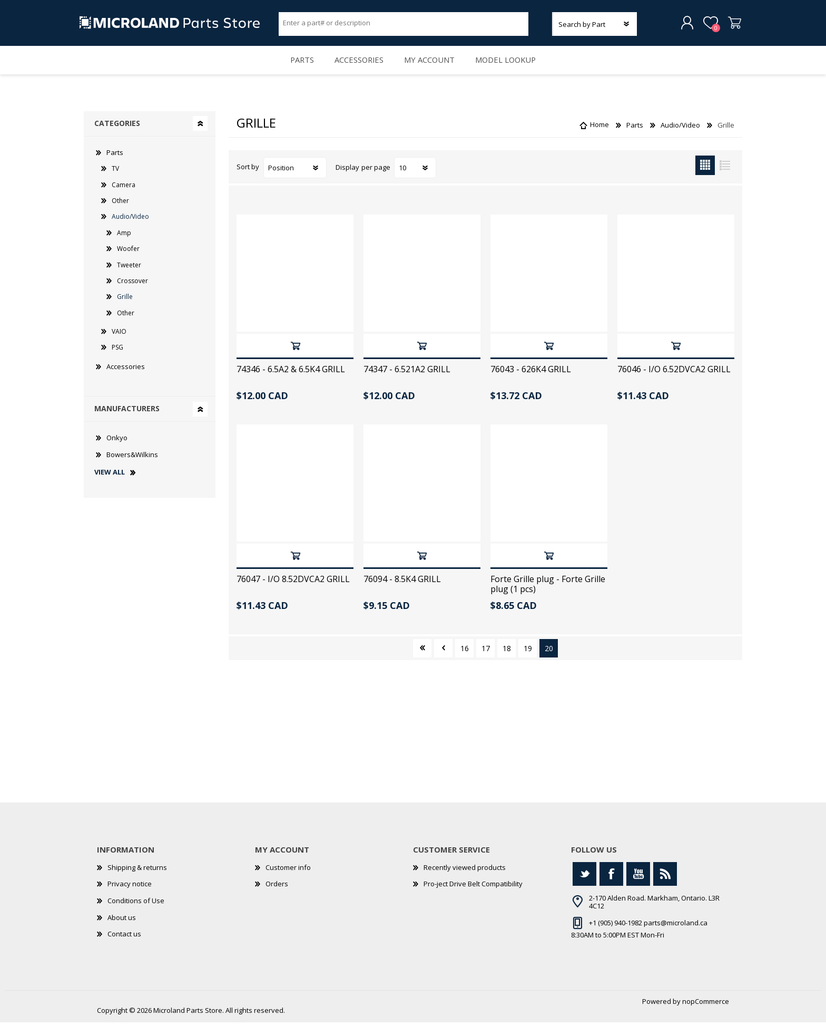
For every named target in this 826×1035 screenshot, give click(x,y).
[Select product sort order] (295, 180)
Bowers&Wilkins (132, 467)
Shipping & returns (137, 880)
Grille (125, 309)
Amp (124, 245)
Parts (295, 69)
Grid (705, 178)
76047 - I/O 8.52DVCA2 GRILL (293, 592)
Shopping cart (730, 25)
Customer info (288, 880)
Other (120, 213)
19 (528, 661)
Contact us (124, 946)
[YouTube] (638, 886)
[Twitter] (584, 886)
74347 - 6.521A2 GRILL (406, 382)
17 (485, 661)
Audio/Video (130, 229)
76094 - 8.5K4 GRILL (402, 592)
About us (121, 930)
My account (432, 69)
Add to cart (295, 358)
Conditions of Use (135, 913)
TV (115, 181)
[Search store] (403, 25)
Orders (277, 897)
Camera (123, 197)
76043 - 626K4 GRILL (530, 382)
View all (109, 485)
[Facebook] (611, 886)
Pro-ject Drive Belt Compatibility (473, 897)
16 (464, 661)
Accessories (357, 69)
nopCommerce (705, 1014)
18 (507, 661)
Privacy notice (129, 897)
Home (599, 137)
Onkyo (116, 450)
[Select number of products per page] (415, 180)
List (724, 178)
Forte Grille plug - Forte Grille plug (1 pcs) (547, 597)
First (422, 661)
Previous (443, 661)
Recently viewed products (465, 880)
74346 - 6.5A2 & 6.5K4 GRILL (291, 382)
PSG (117, 359)
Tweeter (129, 277)
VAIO (119, 344)
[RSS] (665, 886)
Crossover (132, 293)
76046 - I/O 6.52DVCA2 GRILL (674, 382)
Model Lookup (513, 69)
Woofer (128, 261)
